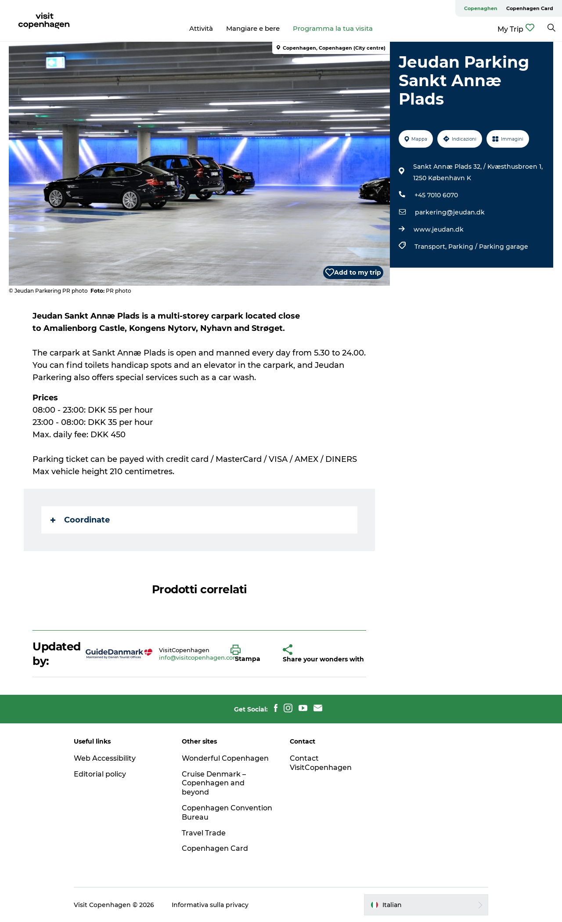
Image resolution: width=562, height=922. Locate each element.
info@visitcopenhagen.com (199, 657)
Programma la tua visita (333, 28)
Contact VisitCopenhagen (321, 763)
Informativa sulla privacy (210, 905)
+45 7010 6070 (436, 195)
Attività (201, 28)
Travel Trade (204, 833)
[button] (250, 654)
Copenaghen (480, 8)
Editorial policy (100, 774)
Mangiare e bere (253, 28)
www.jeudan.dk (439, 229)
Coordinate (80, 520)
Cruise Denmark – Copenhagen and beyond (214, 783)
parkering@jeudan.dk (450, 212)
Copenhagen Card (529, 8)
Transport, (431, 246)
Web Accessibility (105, 758)
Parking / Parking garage (488, 246)
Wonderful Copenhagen (225, 758)
